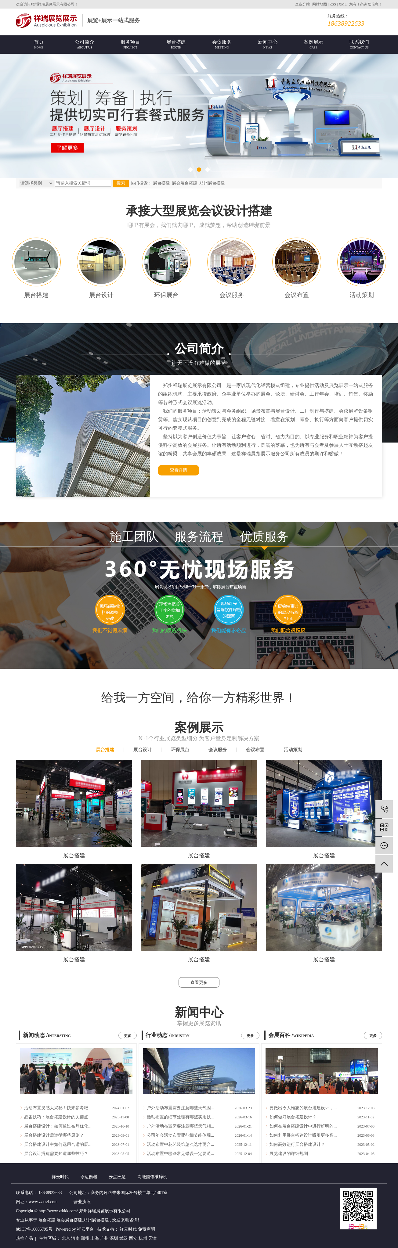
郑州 (86, 1238)
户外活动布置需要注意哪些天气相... (180, 1126)
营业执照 (82, 1202)
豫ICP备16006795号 (34, 1229)
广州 (105, 1238)
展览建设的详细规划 (289, 1153)
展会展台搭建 (184, 183)
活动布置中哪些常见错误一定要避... (180, 1153)
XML (342, 4)
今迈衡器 (89, 1176)
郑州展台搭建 (212, 183)
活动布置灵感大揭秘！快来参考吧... (58, 1108)
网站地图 (320, 4)
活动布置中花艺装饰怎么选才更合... (180, 1144)
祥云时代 (61, 1176)
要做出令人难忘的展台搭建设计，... (303, 1108)
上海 (95, 1238)
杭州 (143, 1238)
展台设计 (101, 295)
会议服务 (231, 295)
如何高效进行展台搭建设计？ (297, 1144)
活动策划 (361, 295)
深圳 (114, 1238)
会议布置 (296, 295)
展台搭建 (161, 183)
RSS (333, 4)
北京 (66, 1238)
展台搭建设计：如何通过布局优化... (58, 1126)
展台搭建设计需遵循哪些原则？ (54, 1135)
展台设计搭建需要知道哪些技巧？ (56, 1153)
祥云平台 (85, 1229)
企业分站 (302, 4)
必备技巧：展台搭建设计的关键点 (56, 1117)
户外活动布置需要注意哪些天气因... (180, 1108)
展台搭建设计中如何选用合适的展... (58, 1144)
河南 (76, 1238)
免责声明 (146, 1229)
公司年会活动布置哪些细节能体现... (180, 1135)
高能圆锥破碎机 (152, 1176)
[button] (190, 169)
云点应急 (118, 1176)
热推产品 (24, 1238)
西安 (134, 1238)
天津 (152, 1238)
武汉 (124, 1238)
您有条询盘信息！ (365, 4)
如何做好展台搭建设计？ (293, 1117)
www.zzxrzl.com (43, 1202)
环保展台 (166, 295)
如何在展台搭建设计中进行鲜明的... (303, 1126)
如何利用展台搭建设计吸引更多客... (303, 1135)
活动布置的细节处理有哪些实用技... (180, 1117)
